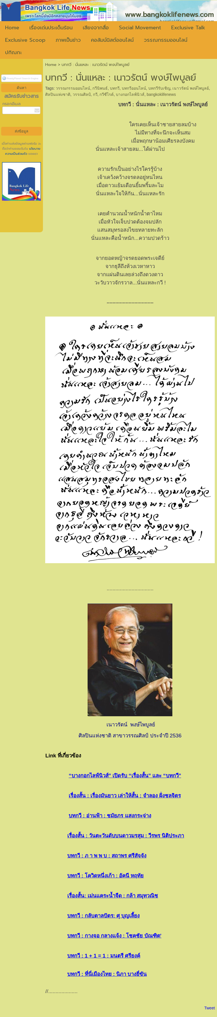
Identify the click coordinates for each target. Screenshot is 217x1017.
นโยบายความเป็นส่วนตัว (23, 151)
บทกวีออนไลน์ (134, 88)
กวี (95, 94)
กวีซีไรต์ (106, 94)
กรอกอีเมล (11, 104)
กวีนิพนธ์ (100, 88)
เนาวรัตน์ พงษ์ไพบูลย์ (190, 88)
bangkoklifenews (161, 94)
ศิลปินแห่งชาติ (57, 94)
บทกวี (115, 88)
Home (51, 65)
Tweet (209, 1008)
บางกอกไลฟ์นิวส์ (130, 94)
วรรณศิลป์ (82, 94)
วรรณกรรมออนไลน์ (73, 88)
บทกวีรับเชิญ (159, 88)
